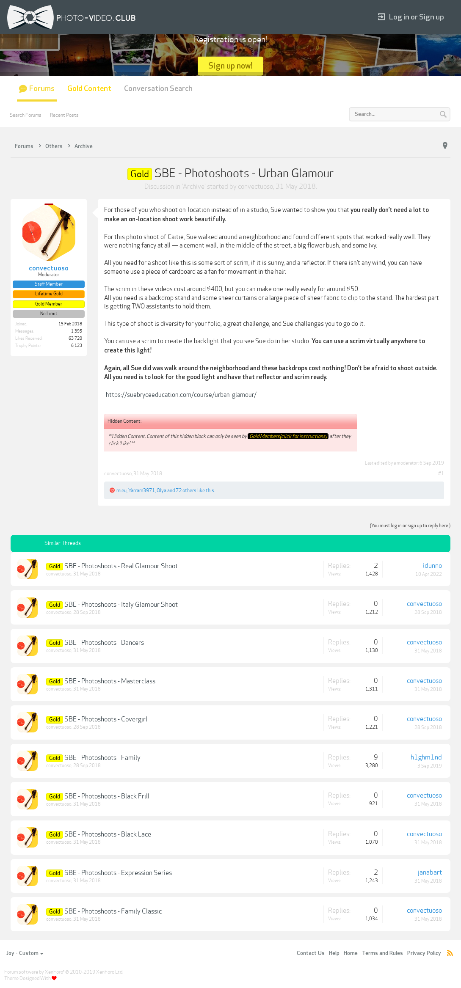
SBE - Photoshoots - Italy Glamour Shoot (121, 604)
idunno (432, 565)
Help (334, 953)
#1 (441, 473)
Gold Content (89, 88)
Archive (193, 186)
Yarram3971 (141, 490)
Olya (161, 490)
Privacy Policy (424, 953)
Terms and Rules (382, 953)
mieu (121, 490)
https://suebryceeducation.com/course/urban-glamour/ (181, 395)
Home (351, 953)
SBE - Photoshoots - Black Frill (106, 796)
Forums (42, 88)
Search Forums (25, 115)
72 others (186, 490)
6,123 (76, 345)
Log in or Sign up (411, 17)
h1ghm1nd (426, 757)
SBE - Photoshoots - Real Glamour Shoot (121, 566)
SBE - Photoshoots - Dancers (104, 642)
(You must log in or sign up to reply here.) (410, 525)
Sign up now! (230, 66)
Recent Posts (64, 115)
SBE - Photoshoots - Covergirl (105, 719)
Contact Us (311, 953)
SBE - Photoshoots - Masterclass (109, 681)
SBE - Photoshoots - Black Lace (107, 834)
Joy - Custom (24, 953)
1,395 (76, 331)
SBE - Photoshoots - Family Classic (113, 911)
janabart (430, 872)
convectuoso (255, 186)
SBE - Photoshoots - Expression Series (118, 873)
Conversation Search (158, 88)
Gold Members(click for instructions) (288, 436)
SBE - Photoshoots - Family (102, 758)
